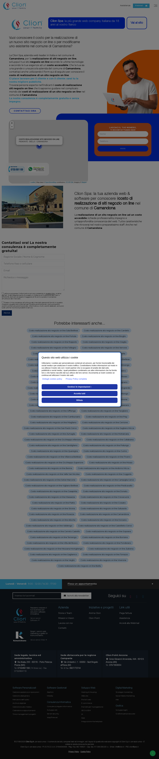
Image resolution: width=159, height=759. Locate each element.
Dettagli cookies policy (52, 379)
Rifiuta (79, 400)
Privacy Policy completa (76, 379)
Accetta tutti (79, 393)
